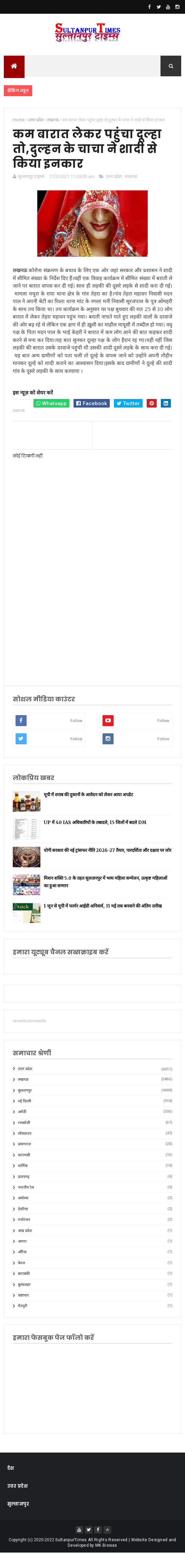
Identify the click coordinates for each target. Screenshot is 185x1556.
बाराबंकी (24, 1277)
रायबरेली (24, 1126)
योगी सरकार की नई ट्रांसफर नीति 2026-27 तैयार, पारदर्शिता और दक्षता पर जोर (107, 853)
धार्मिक (23, 1169)
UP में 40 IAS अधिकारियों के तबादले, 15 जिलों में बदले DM (95, 826)
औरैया (22, 1255)
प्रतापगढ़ (23, 1180)
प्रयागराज (24, 1147)
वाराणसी (24, 1158)
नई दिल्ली (24, 1104)
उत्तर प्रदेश (114, 179)
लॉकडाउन (24, 1136)
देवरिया (23, 1212)
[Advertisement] (93, 624)
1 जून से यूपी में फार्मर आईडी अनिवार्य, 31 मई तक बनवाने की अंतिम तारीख (103, 909)
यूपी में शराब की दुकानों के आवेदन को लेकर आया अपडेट (88, 798)
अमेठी (22, 1115)
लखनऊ (131, 179)
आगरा (22, 1244)
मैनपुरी (22, 1309)
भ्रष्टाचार (23, 1298)
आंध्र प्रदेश (25, 1234)
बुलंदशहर (24, 1288)
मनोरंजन (24, 1223)
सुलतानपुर (25, 1093)
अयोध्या (23, 1201)
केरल (21, 1266)
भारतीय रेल (26, 1190)
